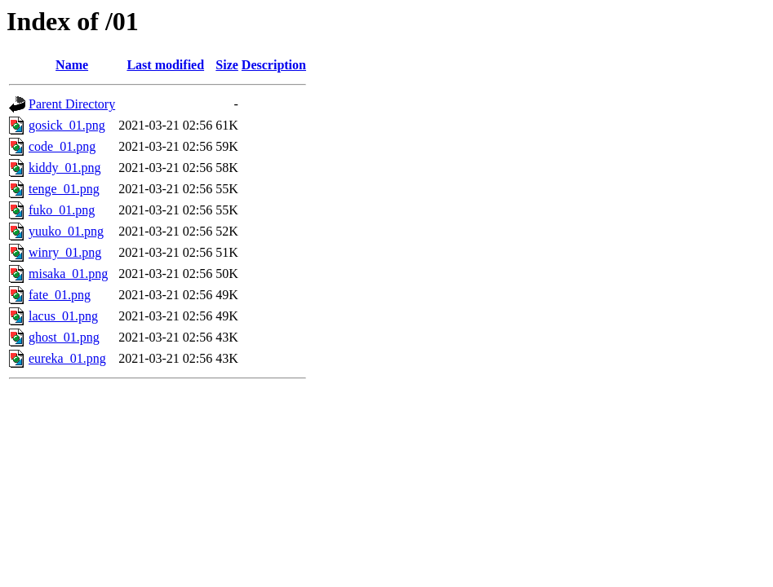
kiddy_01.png (64, 167)
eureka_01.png (67, 358)
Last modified (165, 65)
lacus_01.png (63, 316)
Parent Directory (72, 104)
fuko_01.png (62, 210)
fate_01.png (60, 295)
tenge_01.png (64, 189)
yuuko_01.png (66, 231)
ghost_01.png (64, 337)
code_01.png (62, 146)
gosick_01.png (67, 125)
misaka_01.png (68, 273)
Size (226, 65)
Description (274, 65)
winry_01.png (65, 252)
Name (72, 65)
